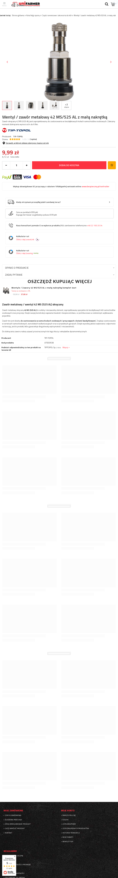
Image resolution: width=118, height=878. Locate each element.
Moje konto (68, 810)
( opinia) (33, 139)
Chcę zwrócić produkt (15, 828)
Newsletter (67, 841)
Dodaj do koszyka (69, 165)
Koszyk (65, 820)
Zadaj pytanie (13, 275)
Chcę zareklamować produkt (18, 824)
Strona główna (18, 15)
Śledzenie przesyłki (13, 820)
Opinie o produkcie (17, 268)
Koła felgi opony (33, 15)
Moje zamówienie (13, 810)
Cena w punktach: (23, 212)
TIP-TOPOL (18, 136)
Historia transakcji (71, 833)
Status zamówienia (13, 815)
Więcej (65, 347)
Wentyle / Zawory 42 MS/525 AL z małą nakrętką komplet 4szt (43, 288)
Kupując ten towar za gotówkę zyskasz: (33, 215)
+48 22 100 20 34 (94, 225)
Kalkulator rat (61, 238)
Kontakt (8, 833)
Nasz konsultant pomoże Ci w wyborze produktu (59, 225)
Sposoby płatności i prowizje (18, 864)
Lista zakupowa (69, 824)
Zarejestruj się (69, 815)
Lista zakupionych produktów (75, 828)
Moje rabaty (67, 837)
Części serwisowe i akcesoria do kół (57, 15)
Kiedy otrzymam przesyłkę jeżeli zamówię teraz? (38, 202)
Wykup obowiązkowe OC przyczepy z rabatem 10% (61, 186)
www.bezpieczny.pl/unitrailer (95, 186)
